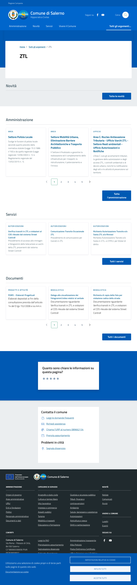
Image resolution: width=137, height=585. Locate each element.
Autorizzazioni (76, 516)
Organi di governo (14, 494)
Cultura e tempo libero (48, 499)
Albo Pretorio (76, 544)
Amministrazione (17, 26)
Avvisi (104, 503)
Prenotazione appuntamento (51, 544)
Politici (9, 512)
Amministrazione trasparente (83, 540)
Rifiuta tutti (100, 569)
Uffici (8, 503)
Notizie (105, 494)
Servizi (49, 26)
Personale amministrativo (17, 516)
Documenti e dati (13, 520)
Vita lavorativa (44, 503)
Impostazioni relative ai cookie (100, 560)
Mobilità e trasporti (46, 520)
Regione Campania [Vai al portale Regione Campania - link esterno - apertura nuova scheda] (15, 3)
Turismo (41, 516)
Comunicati (107, 499)
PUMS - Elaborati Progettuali (21, 295)
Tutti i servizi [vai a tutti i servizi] (116, 261)
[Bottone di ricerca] (125, 15)
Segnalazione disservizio (48, 549)
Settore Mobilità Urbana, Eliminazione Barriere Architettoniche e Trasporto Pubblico (66, 142)
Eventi (105, 525)
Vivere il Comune (67, 26)
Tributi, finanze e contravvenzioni (77, 501)
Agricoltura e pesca (78, 520)
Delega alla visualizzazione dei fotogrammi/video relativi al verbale (67, 297)
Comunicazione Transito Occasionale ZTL (67, 233)
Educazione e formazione (49, 524)
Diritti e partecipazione (80, 524)
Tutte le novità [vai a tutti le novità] (116, 96)
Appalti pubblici (44, 512)
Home (22, 46)
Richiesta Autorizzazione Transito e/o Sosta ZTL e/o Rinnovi (110, 233)
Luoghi (105, 521)
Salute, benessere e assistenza (83, 512)
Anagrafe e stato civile (48, 494)
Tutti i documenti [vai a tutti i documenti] (117, 337)
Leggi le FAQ (43, 540)
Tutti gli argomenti (37, 46)
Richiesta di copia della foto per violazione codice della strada (107, 297)
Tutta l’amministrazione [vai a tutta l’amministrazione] (116, 195)
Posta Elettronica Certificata (82, 549)
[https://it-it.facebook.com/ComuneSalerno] (96, 15)
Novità (36, 26)
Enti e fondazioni (13, 507)
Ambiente (74, 507)
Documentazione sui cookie (17, 571)
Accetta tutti (100, 578)
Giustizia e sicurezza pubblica (82, 494)
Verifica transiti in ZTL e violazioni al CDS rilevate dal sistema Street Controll (25, 234)
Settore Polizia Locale (20, 137)
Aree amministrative (15, 499)
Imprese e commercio (47, 507)
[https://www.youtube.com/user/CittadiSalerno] (101, 15)
